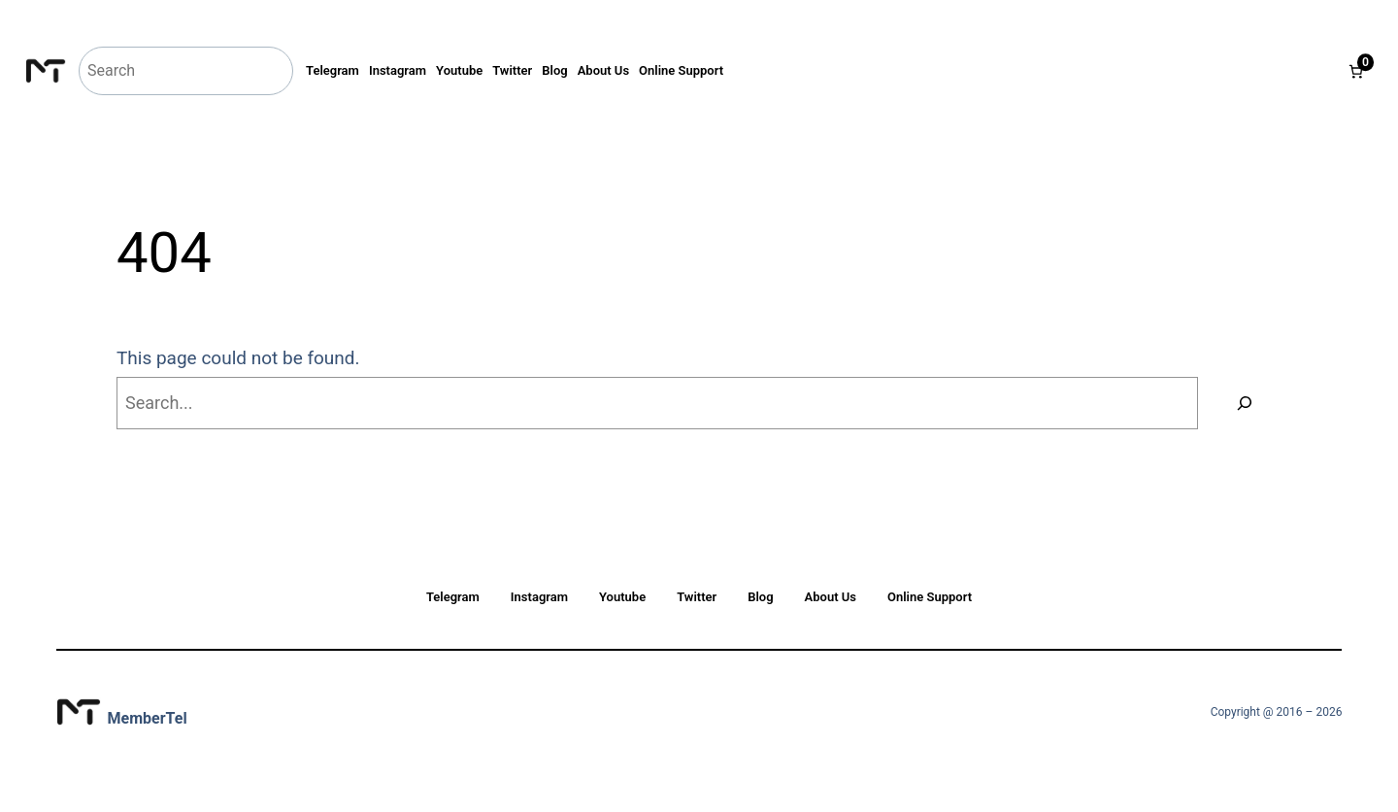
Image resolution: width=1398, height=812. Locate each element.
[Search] (1245, 403)
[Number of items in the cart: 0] (1356, 71)
